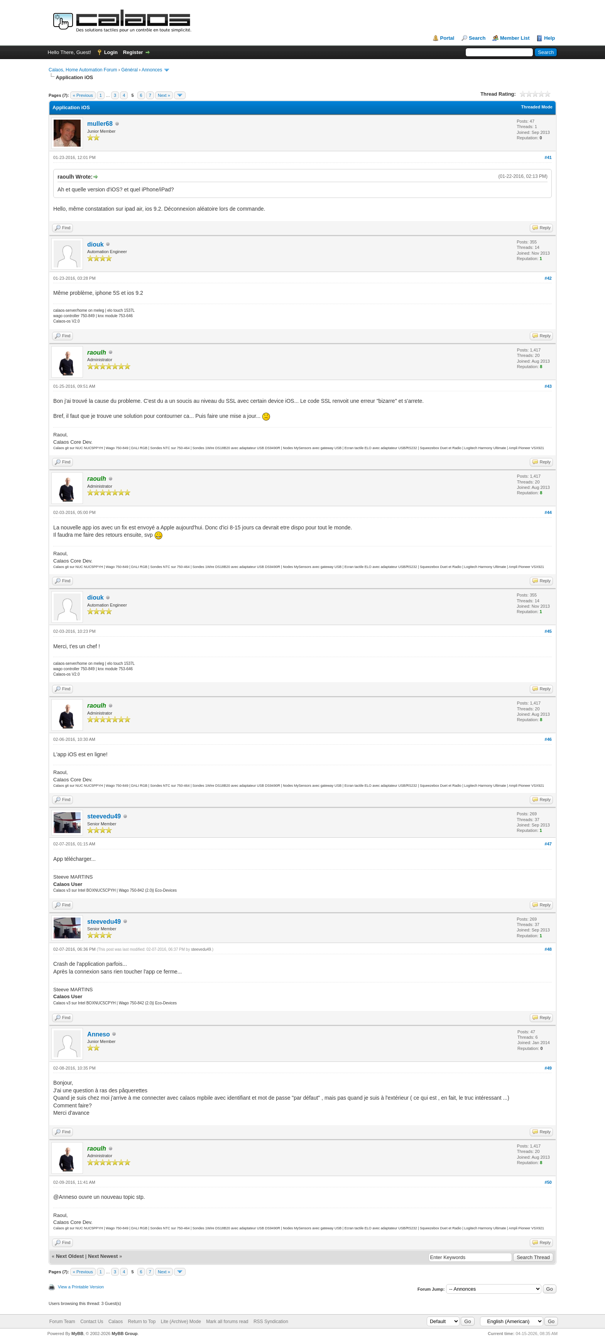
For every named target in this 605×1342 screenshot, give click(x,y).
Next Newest (103, 1256)
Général (129, 70)
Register (133, 52)
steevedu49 (104, 816)
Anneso (98, 1034)
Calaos (115, 1321)
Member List (515, 38)
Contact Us (91, 1321)
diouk (95, 244)
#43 (548, 386)
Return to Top (142, 1321)
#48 (548, 949)
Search (477, 38)
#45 (548, 631)
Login (111, 52)
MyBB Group (124, 1333)
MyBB (77, 1333)
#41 (548, 157)
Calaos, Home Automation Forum (83, 70)
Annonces (152, 70)
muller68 (100, 123)
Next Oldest (70, 1256)
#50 (548, 1182)
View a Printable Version (81, 1287)
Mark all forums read (227, 1321)
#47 (548, 844)
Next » (164, 95)
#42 (548, 278)
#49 (548, 1068)
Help (549, 38)
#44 (548, 512)
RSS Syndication (270, 1321)
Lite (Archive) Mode (181, 1321)
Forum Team (62, 1321)
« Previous (83, 95)
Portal (447, 38)
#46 (548, 739)
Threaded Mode (537, 107)
